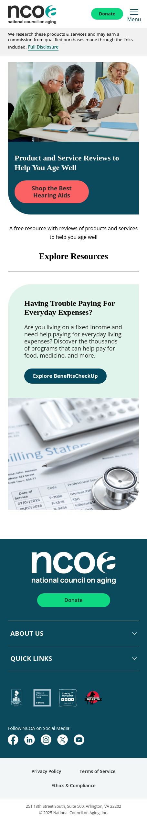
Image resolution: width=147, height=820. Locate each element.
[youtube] (79, 739)
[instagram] (46, 739)
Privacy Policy (46, 771)
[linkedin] (29, 739)
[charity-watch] (93, 698)
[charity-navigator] (68, 698)
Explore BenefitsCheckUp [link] (65, 375)
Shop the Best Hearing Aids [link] (51, 191)
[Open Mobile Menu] (134, 12)
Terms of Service (97, 771)
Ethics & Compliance (73, 785)
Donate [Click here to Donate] (107, 14)
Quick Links (31, 658)
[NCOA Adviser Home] (39, 13)
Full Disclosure (43, 47)
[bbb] (17, 698)
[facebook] (13, 739)
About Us (27, 633)
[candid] (42, 698)
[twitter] (62, 739)
